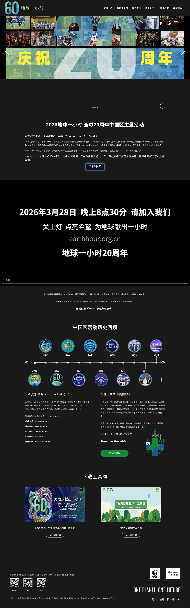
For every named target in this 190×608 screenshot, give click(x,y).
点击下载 (55, 535)
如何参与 (136, 8)
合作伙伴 (149, 8)
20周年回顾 (122, 8)
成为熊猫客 (114, 453)
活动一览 (108, 8)
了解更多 (94, 166)
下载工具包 (163, 8)
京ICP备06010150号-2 (105, 598)
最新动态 (177, 8)
